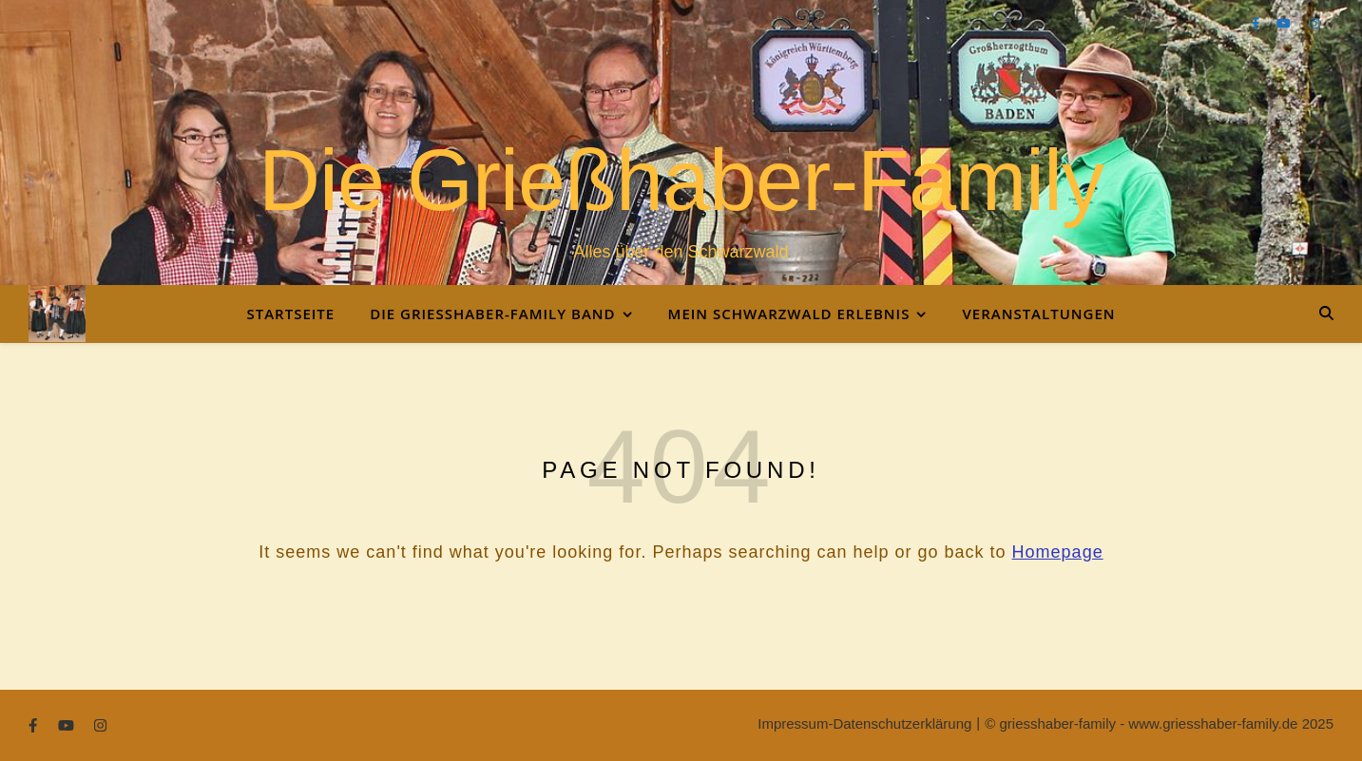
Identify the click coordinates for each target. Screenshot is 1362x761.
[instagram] (1314, 23)
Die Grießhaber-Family (681, 180)
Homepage (1057, 551)
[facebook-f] (1257, 23)
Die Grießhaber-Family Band (492, 313)
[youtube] (1285, 23)
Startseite (290, 313)
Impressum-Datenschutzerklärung (864, 723)
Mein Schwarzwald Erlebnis (789, 313)
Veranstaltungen (1038, 313)
